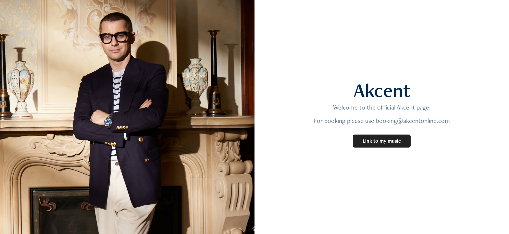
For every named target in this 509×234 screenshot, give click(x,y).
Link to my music (382, 140)
